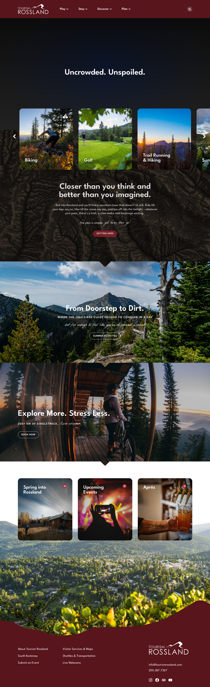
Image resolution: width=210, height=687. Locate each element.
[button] (14, 136)
